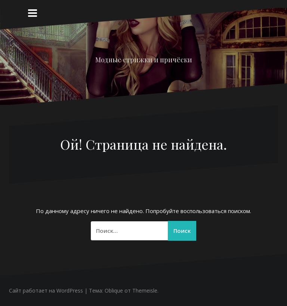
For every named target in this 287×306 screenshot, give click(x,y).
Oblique (114, 290)
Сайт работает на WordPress (46, 290)
